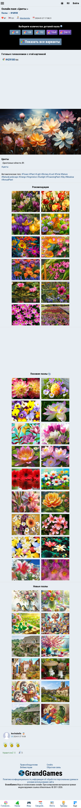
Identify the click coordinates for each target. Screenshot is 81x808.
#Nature (64, 174)
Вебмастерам (26, 785)
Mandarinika (25, 18)
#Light (38, 174)
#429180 (9, 59)
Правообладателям (29, 782)
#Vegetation (31, 177)
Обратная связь (54, 785)
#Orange (22, 177)
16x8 (52, 32)
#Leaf (51, 174)
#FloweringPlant (53, 177)
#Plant (32, 174)
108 (27, 32)
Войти (76, 3)
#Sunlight (41, 177)
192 (40, 32)
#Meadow (69, 177)
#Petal (57, 174)
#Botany (45, 174)
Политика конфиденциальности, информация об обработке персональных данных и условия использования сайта (40, 798)
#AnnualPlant (7, 179)
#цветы (4, 167)
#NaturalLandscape (9, 177)
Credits (50, 782)
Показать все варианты (40, 42)
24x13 (65, 32)
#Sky (63, 177)
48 (15, 32)
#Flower (25, 174)
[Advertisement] (40, 86)
